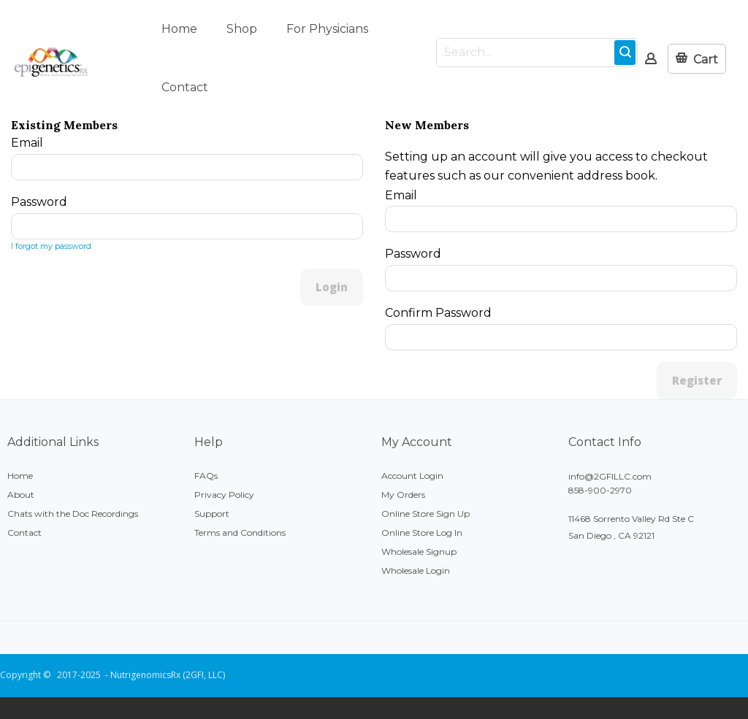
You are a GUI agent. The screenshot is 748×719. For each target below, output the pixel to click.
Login (332, 287)
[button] (697, 59)
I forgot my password (51, 246)
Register (697, 380)
